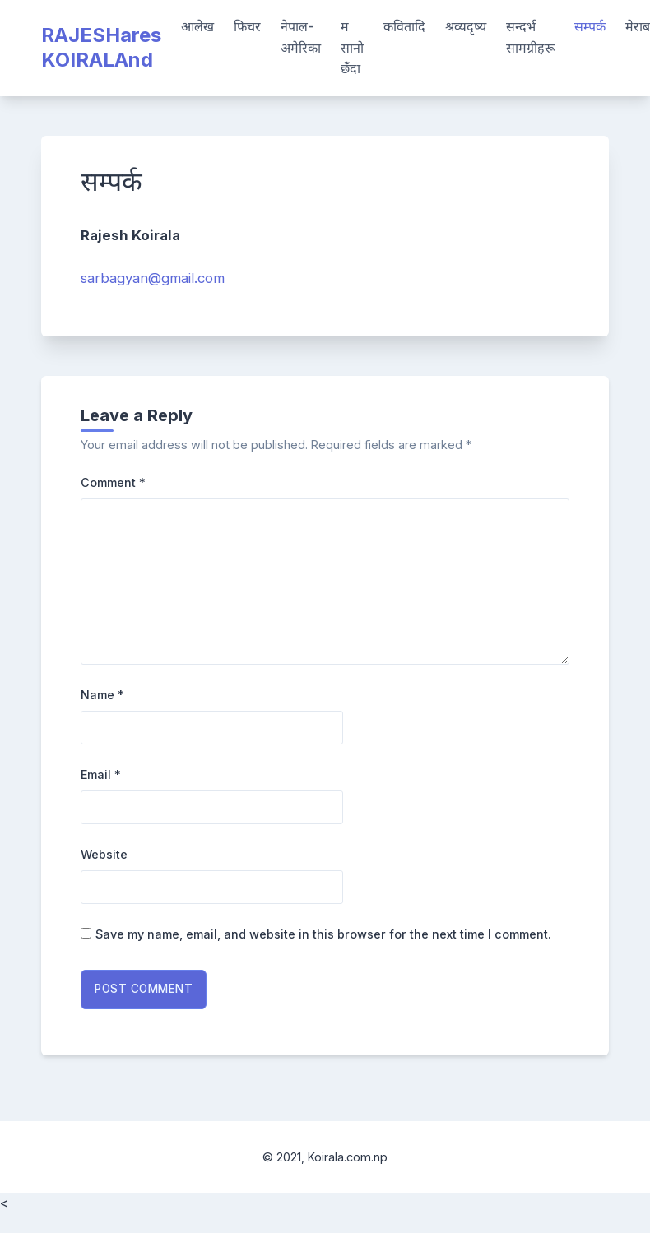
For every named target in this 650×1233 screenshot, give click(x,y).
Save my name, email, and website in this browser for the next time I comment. (323, 934)
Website (104, 854)
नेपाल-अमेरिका (301, 37)
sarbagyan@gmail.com (153, 278)
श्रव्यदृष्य (465, 26)
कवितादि (404, 26)
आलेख (197, 26)
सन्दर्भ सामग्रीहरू (530, 37)
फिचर (247, 26)
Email (101, 774)
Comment (113, 482)
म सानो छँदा (352, 47)
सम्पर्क (590, 26)
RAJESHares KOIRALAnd (101, 47)
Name (102, 695)
